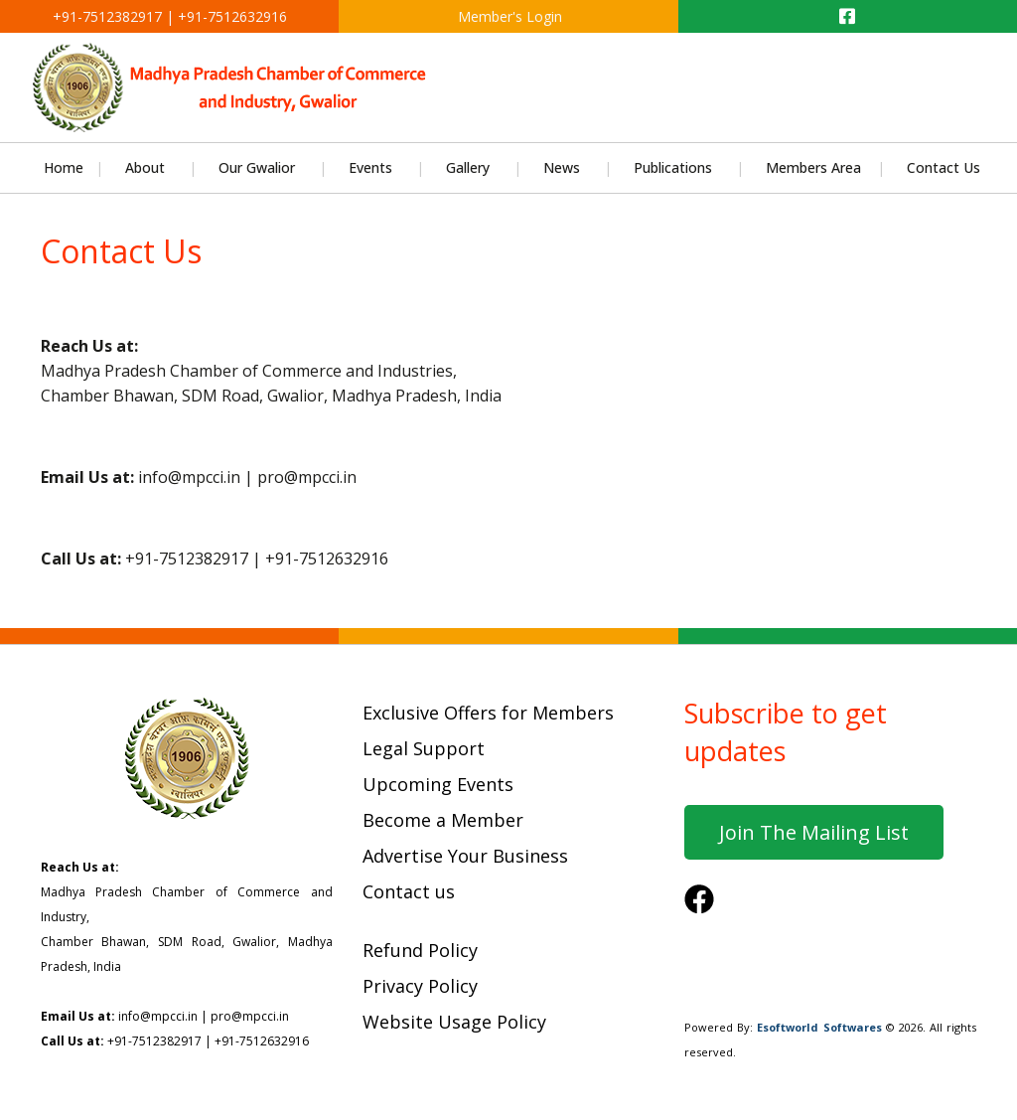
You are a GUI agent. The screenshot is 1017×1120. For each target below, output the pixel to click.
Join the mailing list (814, 832)
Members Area (813, 167)
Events (370, 167)
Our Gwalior (256, 167)
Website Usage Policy (454, 1022)
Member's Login (508, 16)
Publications (673, 167)
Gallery (468, 167)
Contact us (409, 891)
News (561, 167)
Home (63, 167)
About (145, 167)
